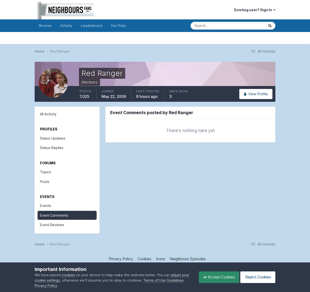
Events (45, 206)
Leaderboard (91, 26)
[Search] (211, 26)
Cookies (144, 259)
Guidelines (43, 286)
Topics (45, 172)
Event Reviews (52, 225)
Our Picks (118, 26)
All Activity (48, 114)
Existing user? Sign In (254, 10)
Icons (160, 259)
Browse (45, 26)
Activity (66, 26)
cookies (68, 275)
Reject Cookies (257, 277)
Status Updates (52, 138)
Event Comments (54, 215)
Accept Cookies (216, 277)
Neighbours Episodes (188, 259)
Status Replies (51, 148)
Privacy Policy (121, 259)
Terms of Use (162, 280)
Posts (44, 182)
